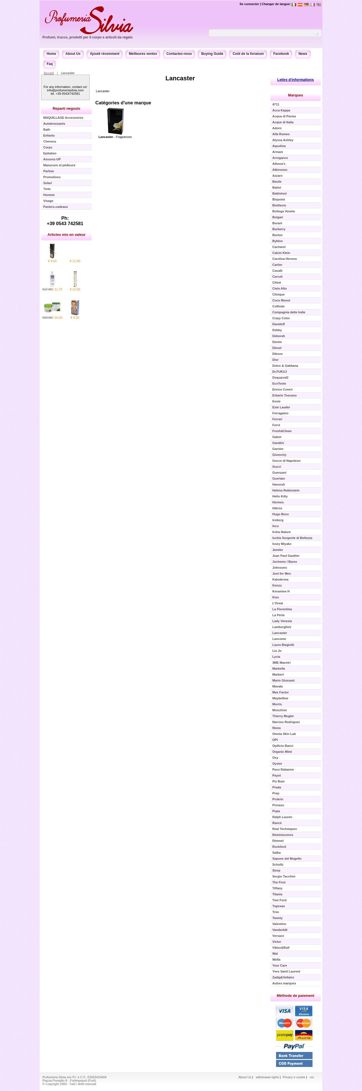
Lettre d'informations (295, 79)
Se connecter (249, 4)
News (302, 54)
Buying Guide (212, 54)
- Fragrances (115, 137)
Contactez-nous (179, 54)
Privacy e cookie (294, 1077)
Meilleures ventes (143, 54)
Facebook (281, 54)
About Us (72, 54)
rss (312, 1077)
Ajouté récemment (105, 54)
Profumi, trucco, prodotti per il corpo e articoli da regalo (87, 37)
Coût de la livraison (248, 54)
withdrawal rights (267, 1077)
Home (51, 54)
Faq (50, 64)
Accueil (49, 73)
